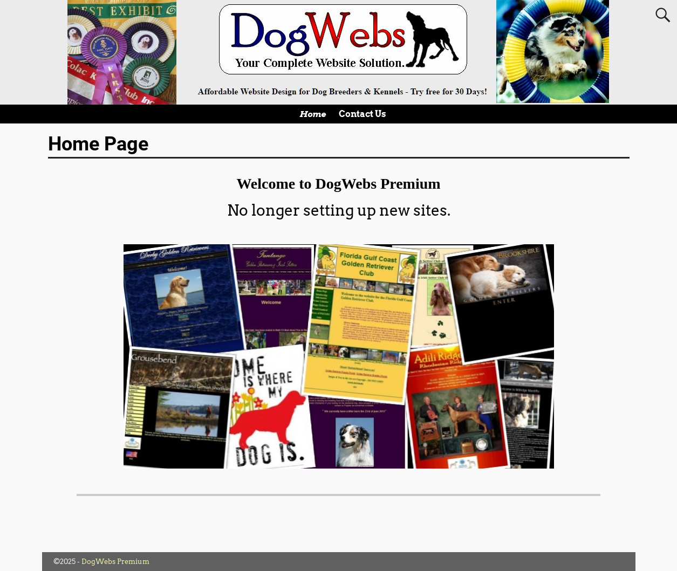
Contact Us (362, 114)
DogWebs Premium (115, 562)
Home (312, 114)
